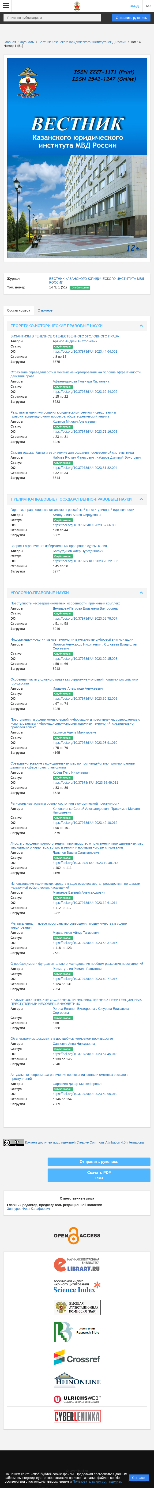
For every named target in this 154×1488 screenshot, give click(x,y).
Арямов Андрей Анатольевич (75, 341)
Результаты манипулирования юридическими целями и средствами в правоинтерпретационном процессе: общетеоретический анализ (63, 414)
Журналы (27, 42)
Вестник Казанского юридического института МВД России (82, 42)
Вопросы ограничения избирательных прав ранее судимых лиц (59, 546)
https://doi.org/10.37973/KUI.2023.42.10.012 (85, 823)
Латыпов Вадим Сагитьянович (76, 852)
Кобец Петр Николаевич (71, 772)
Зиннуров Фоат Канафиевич (28, 1209)
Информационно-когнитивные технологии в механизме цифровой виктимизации (72, 639)
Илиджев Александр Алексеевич (78, 688)
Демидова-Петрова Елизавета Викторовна (85, 608)
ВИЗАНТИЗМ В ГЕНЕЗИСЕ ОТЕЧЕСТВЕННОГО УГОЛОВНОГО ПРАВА (65, 336)
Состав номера (18, 310)
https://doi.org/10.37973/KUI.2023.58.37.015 (85, 943)
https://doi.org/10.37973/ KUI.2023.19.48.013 (85, 863)
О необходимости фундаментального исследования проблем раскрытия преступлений (77, 963)
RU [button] (148, 6)
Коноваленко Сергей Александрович (81, 809)
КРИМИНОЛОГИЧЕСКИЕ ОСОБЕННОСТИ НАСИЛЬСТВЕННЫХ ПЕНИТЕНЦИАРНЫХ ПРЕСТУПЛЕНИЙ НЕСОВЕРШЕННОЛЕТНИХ (76, 1002)
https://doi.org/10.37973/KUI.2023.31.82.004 (85, 468)
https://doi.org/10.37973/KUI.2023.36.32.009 (85, 698)
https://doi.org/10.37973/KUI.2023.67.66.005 (85, 525)
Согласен (139, 1478)
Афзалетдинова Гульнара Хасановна (81, 381)
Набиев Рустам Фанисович (74, 457)
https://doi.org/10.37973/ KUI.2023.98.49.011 (85, 782)
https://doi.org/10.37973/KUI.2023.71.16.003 (85, 431)
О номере (45, 310)
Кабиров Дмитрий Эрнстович (119, 457)
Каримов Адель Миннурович (74, 732)
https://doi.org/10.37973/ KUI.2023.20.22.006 (85, 561)
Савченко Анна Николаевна (74, 1044)
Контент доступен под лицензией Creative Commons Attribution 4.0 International (85, 1142)
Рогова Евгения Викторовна (74, 1009)
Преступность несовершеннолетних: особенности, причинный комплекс (65, 603)
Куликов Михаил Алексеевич (75, 421)
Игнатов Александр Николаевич (77, 644)
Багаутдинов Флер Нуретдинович (78, 551)
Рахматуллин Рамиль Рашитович (78, 969)
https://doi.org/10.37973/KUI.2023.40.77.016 (85, 979)
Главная (10, 42)
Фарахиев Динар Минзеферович (77, 1084)
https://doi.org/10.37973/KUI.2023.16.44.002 (85, 391)
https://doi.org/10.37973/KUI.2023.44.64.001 (85, 351)
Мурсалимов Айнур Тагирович (76, 932)
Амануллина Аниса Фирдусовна (77, 515)
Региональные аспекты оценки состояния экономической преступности (65, 803)
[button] (6, 6)
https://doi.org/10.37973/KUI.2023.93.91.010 (85, 742)
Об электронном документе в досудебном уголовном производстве (62, 1038)
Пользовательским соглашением (98, 1481)
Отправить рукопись (131, 18)
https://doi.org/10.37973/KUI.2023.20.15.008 (85, 658)
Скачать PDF (99, 1175)
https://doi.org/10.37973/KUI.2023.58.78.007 (85, 618)
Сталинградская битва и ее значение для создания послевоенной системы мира (72, 452)
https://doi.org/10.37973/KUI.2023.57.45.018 (85, 1054)
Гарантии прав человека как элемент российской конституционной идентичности (72, 510)
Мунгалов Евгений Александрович (79, 892)
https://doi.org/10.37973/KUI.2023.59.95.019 (85, 1094)
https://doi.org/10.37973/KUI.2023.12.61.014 (85, 903)
